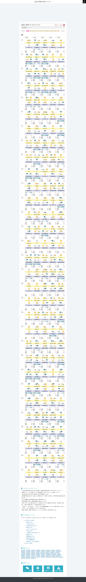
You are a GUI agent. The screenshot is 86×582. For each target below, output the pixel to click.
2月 (33, 30)
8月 (47, 30)
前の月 (23, 30)
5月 (40, 30)
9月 (49, 30)
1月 (30, 30)
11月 (55, 30)
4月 (37, 30)
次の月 (62, 30)
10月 (52, 30)
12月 (58, 30)
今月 (27, 30)
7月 (44, 30)
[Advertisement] (43, 12)
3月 (35, 30)
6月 (42, 30)
